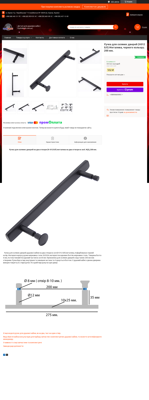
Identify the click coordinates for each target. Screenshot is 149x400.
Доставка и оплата (57, 37)
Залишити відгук (136, 15)
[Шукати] (115, 27)
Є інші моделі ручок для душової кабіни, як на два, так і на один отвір (31, 333)
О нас (72, 37)
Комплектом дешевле (95, 7)
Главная (7, 37)
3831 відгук (115, 2)
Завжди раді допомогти (13, 346)
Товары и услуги (23, 37)
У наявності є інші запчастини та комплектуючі (22, 343)
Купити (125, 84)
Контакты (40, 37)
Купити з (125, 90)
